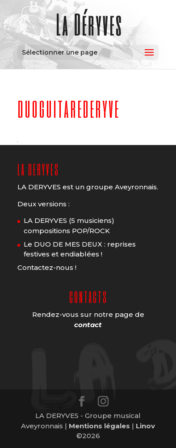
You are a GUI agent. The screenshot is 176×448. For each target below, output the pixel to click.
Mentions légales (99, 426)
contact (88, 324)
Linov (145, 426)
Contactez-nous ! (46, 267)
